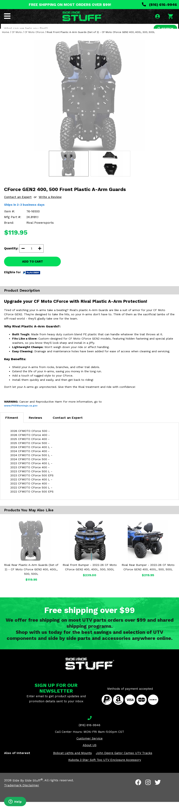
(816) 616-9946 (159, 4)
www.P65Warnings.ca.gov (21, 412)
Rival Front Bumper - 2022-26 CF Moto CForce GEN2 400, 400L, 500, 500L (90, 574)
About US (89, 752)
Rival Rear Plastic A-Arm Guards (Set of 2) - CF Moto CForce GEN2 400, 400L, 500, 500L (31, 577)
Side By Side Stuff (28, 787)
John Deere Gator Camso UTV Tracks (124, 760)
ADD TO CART (32, 268)
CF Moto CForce (34, 39)
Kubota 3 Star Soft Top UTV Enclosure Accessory (104, 767)
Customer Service (89, 746)
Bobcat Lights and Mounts (72, 760)
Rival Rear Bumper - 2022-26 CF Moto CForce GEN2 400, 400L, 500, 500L (148, 574)
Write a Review (50, 204)
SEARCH (164, 29)
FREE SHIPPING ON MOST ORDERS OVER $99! (70, 4)
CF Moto (17, 39)
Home (5, 39)
